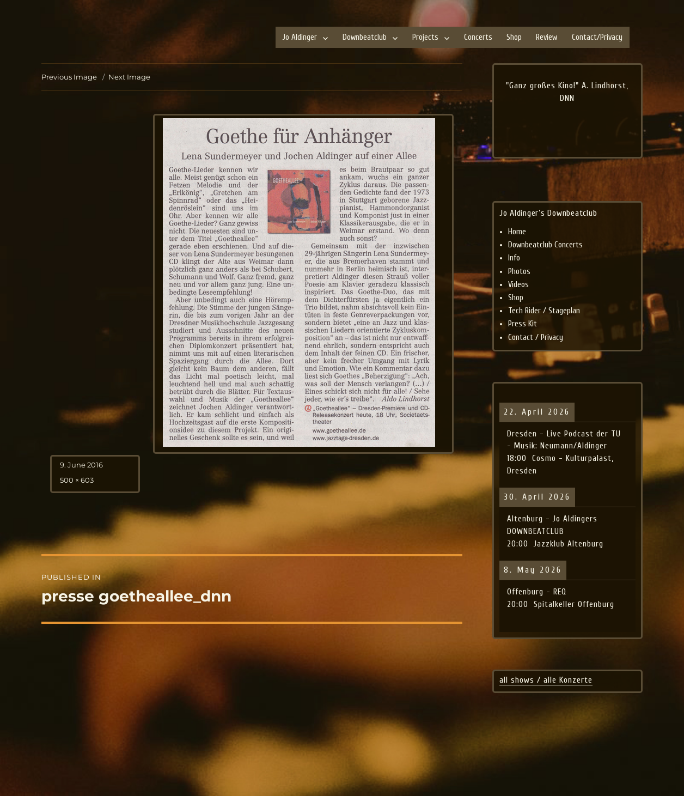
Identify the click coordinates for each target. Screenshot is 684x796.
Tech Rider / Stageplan (544, 310)
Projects (425, 37)
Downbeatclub (365, 37)
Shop (514, 37)
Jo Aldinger (300, 37)
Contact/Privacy (597, 37)
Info (514, 258)
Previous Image (69, 76)
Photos (519, 271)
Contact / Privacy (535, 337)
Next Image (129, 76)
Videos (518, 284)
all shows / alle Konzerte (546, 680)
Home (517, 231)
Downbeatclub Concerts (545, 245)
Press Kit (522, 324)
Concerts (478, 37)
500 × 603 (77, 480)
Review (546, 37)
